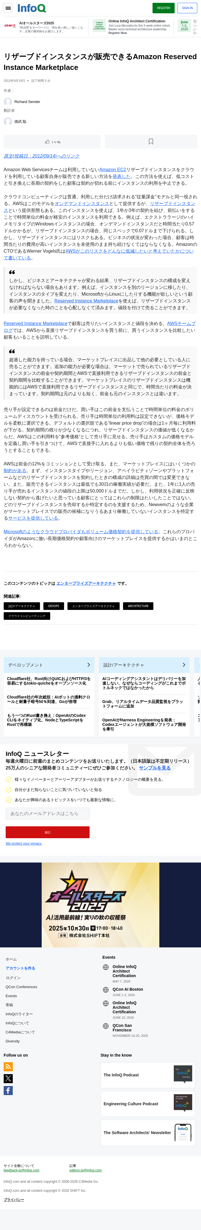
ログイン (14, 993)
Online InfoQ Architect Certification (124, 987)
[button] (48, 846)
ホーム (12, 975)
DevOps (54, 614)
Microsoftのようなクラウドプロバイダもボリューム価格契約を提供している (82, 540)
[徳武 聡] (9, 123)
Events (12, 1011)
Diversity (14, 1057)
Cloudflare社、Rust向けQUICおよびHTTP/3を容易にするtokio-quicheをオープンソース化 (50, 693)
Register (162, 8)
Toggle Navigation (8, 8)
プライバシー (15, 1219)
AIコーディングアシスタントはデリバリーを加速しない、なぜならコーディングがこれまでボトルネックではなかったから (145, 695)
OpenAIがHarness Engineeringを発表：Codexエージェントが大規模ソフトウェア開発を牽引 (145, 736)
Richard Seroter (28, 103)
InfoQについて (18, 1039)
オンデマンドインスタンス (87, 205)
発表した (122, 178)
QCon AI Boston (128, 1005)
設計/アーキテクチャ (22, 614)
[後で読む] (150, 143)
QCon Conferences (22, 1002)
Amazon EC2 (113, 171)
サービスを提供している (34, 526)
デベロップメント (26, 677)
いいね (56, 143)
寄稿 (10, 1020)
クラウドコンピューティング (27, 624)
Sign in (186, 8)
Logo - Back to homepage (33, 7)
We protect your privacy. (24, 857)
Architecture (139, 614)
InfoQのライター (20, 1029)
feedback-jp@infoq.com (22, 1190)
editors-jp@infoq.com (86, 1190)
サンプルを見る (155, 781)
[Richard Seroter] (9, 103)
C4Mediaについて (21, 1048)
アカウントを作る (21, 984)
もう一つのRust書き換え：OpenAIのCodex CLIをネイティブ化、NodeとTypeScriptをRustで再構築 (47, 732)
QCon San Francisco (122, 1043)
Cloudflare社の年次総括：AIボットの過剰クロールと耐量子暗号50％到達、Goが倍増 (49, 711)
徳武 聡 (21, 123)
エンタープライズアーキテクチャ (87, 592)
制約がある (16, 479)
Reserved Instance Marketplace (92, 302)
